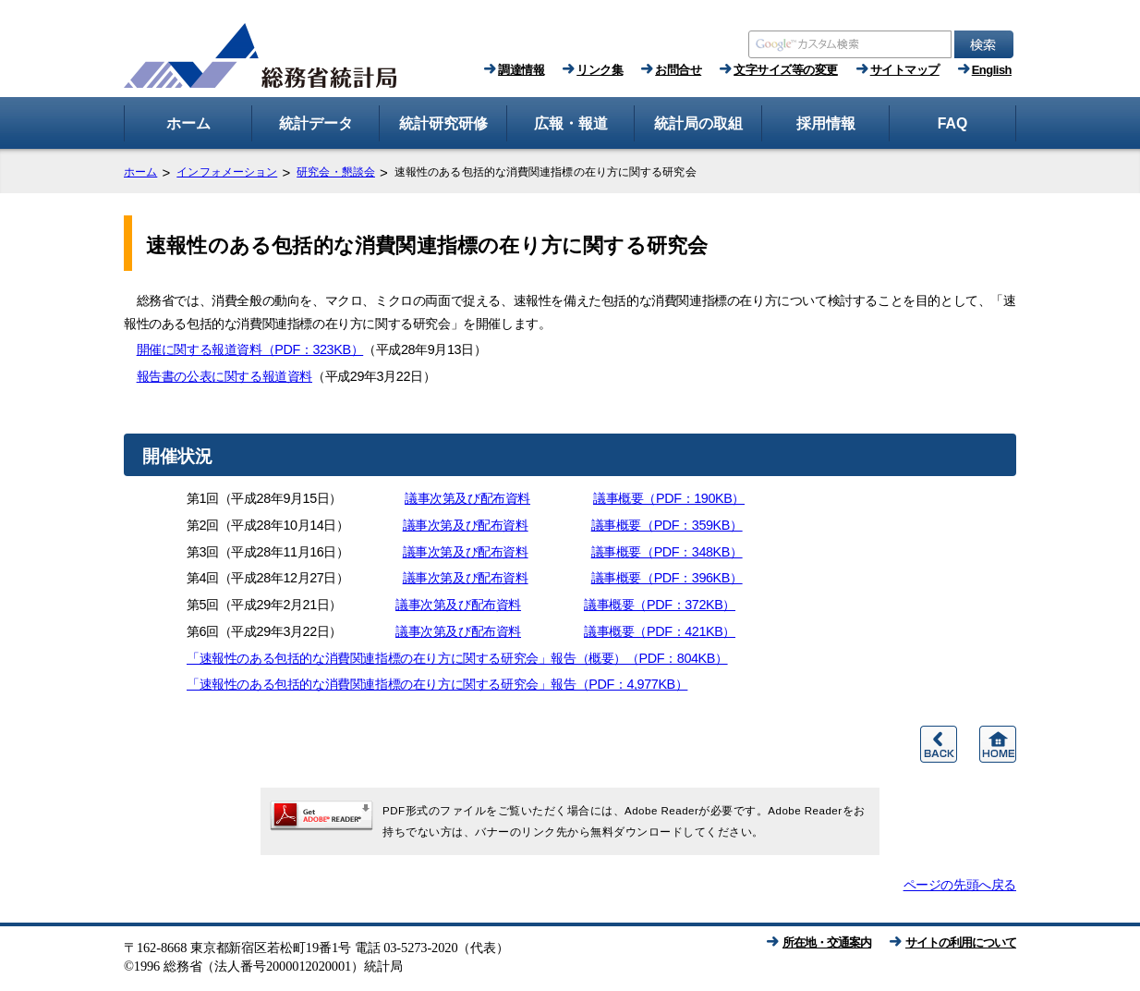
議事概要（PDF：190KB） (669, 498)
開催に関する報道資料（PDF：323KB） (250, 349)
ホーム (140, 171)
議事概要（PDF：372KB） (659, 604)
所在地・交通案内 (826, 942)
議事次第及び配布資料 (467, 498)
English (992, 70)
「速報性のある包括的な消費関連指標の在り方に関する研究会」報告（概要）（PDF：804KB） (457, 658)
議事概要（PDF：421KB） (659, 631)
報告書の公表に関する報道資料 (224, 376)
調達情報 (521, 70)
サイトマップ (905, 70)
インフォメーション (226, 171)
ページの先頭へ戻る (960, 884)
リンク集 (599, 70)
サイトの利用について (960, 942)
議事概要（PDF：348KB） (667, 551)
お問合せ (678, 70)
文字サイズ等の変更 (786, 70)
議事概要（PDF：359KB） (667, 525)
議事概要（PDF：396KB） (667, 577)
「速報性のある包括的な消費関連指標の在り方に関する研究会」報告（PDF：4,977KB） (437, 684)
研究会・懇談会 (336, 171)
